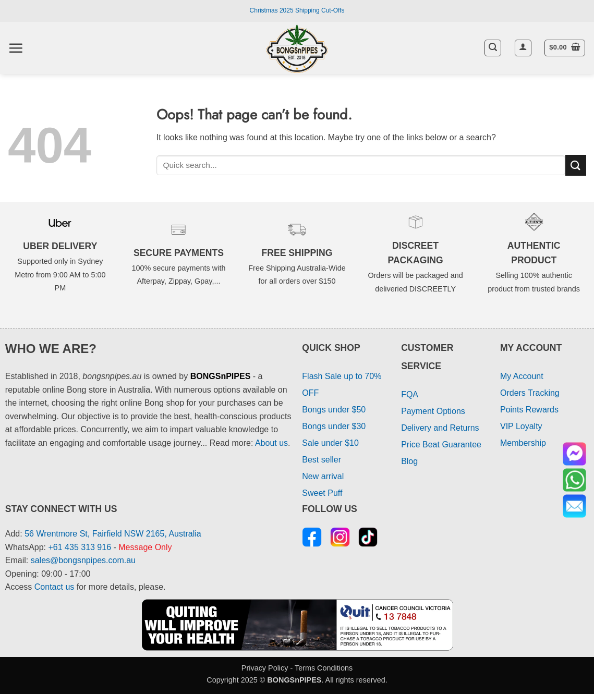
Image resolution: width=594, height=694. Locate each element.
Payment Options (433, 411)
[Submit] (575, 165)
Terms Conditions (324, 668)
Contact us (54, 586)
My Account (521, 376)
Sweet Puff (322, 493)
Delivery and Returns (440, 427)
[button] (15, 48)
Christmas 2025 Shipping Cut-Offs (297, 10)
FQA (409, 394)
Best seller (321, 459)
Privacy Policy (264, 668)
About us (271, 443)
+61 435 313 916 (80, 547)
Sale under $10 (330, 443)
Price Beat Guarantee (441, 444)
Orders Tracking (530, 392)
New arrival (323, 476)
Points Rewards (529, 409)
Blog (409, 461)
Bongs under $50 (334, 409)
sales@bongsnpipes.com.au (83, 560)
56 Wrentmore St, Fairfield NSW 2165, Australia (113, 533)
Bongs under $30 (334, 426)
